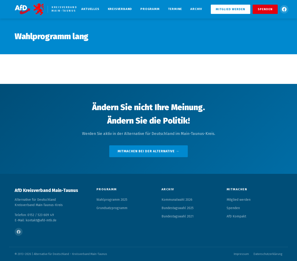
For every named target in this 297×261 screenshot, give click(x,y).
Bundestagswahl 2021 (178, 216)
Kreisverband (120, 9)
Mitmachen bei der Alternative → (148, 151)
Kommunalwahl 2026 (177, 200)
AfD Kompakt (236, 216)
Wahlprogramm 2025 (111, 200)
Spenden (265, 9)
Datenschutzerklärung (268, 254)
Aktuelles (90, 9)
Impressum (241, 254)
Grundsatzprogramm (111, 208)
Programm (149, 9)
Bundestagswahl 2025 (178, 208)
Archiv (196, 9)
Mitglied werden (230, 9)
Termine (175, 9)
